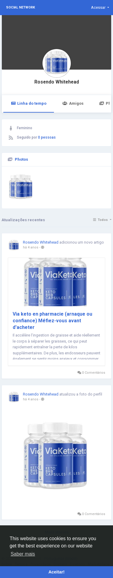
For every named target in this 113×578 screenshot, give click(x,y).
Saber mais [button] (23, 554)
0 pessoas (47, 137)
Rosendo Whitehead (56, 82)
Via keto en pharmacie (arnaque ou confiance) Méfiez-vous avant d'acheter (52, 320)
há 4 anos (30, 247)
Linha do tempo (28, 103)
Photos (21, 159)
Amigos (72, 103)
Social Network (20, 7)
